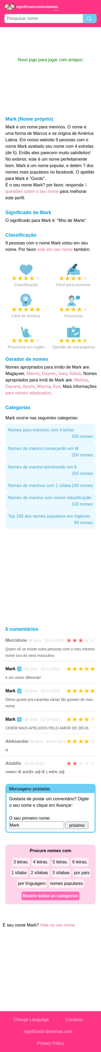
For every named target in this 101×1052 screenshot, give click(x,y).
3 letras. (21, 862)
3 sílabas (61, 872)
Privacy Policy (50, 1043)
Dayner (49, 373)
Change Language (31, 1019)
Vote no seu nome (57, 925)
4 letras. (40, 862)
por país (82, 872)
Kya (57, 386)
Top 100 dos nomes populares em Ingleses (50, 520)
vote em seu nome (55, 249)
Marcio (32, 373)
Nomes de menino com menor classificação (50, 501)
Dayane (12, 386)
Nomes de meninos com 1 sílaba (50, 485)
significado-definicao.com (48, 1031)
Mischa (44, 386)
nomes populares (66, 883)
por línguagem (32, 883)
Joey (62, 373)
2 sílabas (39, 872)
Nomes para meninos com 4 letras (50, 434)
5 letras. (60, 862)
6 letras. (80, 862)
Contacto (74, 1019)
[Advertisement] (50, 42)
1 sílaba (19, 872)
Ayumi (28, 386)
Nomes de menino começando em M (50, 452)
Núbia (75, 373)
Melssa (81, 380)
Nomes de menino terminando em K (50, 471)
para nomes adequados (28, 393)
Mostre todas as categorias (50, 896)
